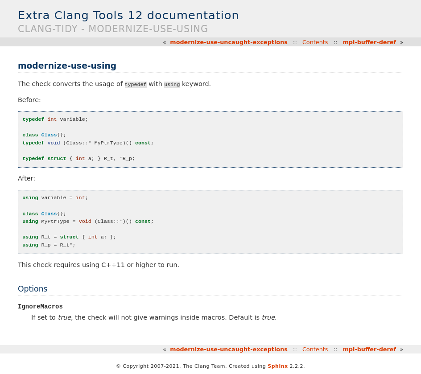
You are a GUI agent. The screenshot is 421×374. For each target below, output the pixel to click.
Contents (315, 42)
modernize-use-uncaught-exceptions (229, 42)
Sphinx (278, 366)
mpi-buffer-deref (369, 42)
